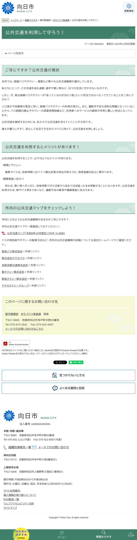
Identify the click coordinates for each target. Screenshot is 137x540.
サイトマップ (10, 507)
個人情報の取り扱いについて (20, 495)
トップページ (16, 20)
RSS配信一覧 (11, 499)
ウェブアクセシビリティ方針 (19, 503)
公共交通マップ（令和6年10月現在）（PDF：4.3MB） (36, 233)
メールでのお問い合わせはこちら (24, 328)
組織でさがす (31, 20)
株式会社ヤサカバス (13, 258)
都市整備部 (12, 314)
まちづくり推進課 (61, 20)
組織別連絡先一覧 (19, 447)
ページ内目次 (16, 53)
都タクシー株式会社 (13, 272)
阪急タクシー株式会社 (14, 278)
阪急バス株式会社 (12, 251)
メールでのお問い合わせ (53, 447)
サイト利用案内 (12, 490)
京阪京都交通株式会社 (15, 265)
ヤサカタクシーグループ (15, 285)
